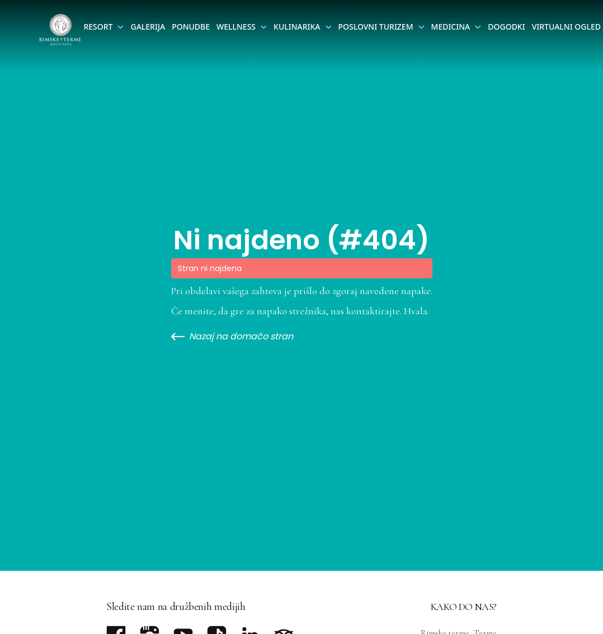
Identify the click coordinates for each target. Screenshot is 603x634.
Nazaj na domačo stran (232, 336)
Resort (97, 26)
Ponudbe (191, 26)
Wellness (236, 26)
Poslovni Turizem (375, 26)
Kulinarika (297, 26)
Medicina (450, 26)
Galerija (147, 26)
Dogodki (506, 26)
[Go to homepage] (60, 29)
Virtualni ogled (566, 26)
